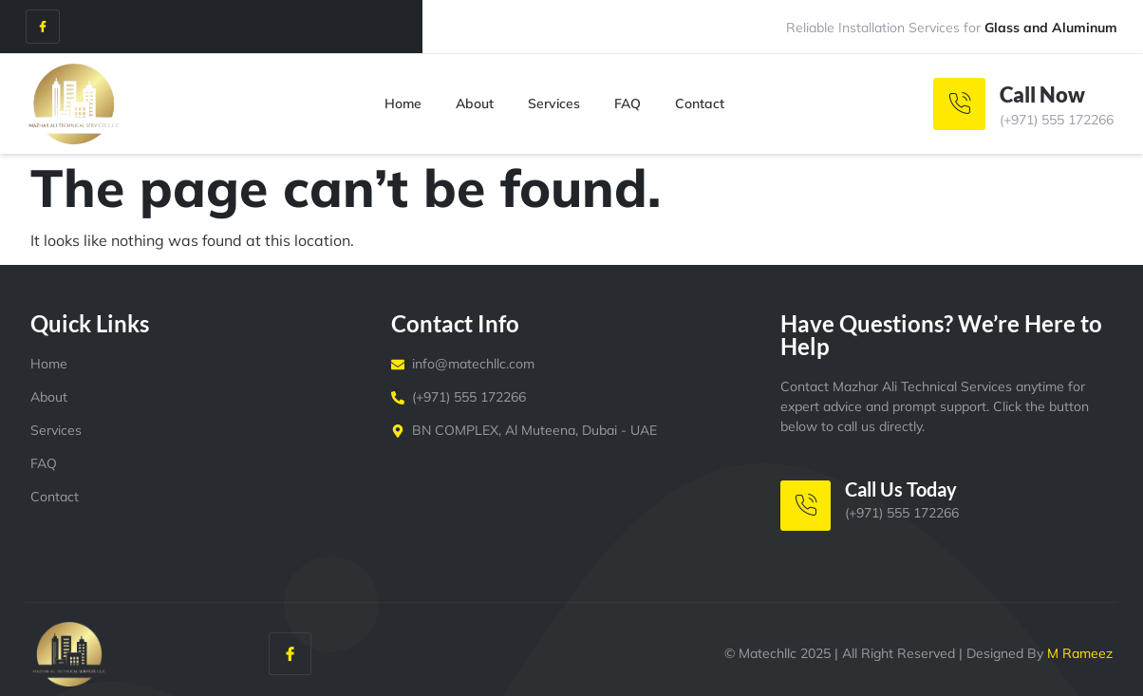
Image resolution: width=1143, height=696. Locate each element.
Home (403, 103)
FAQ (627, 103)
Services (554, 103)
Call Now (1042, 94)
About (475, 103)
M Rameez (1080, 653)
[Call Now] (959, 104)
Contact (699, 103)
